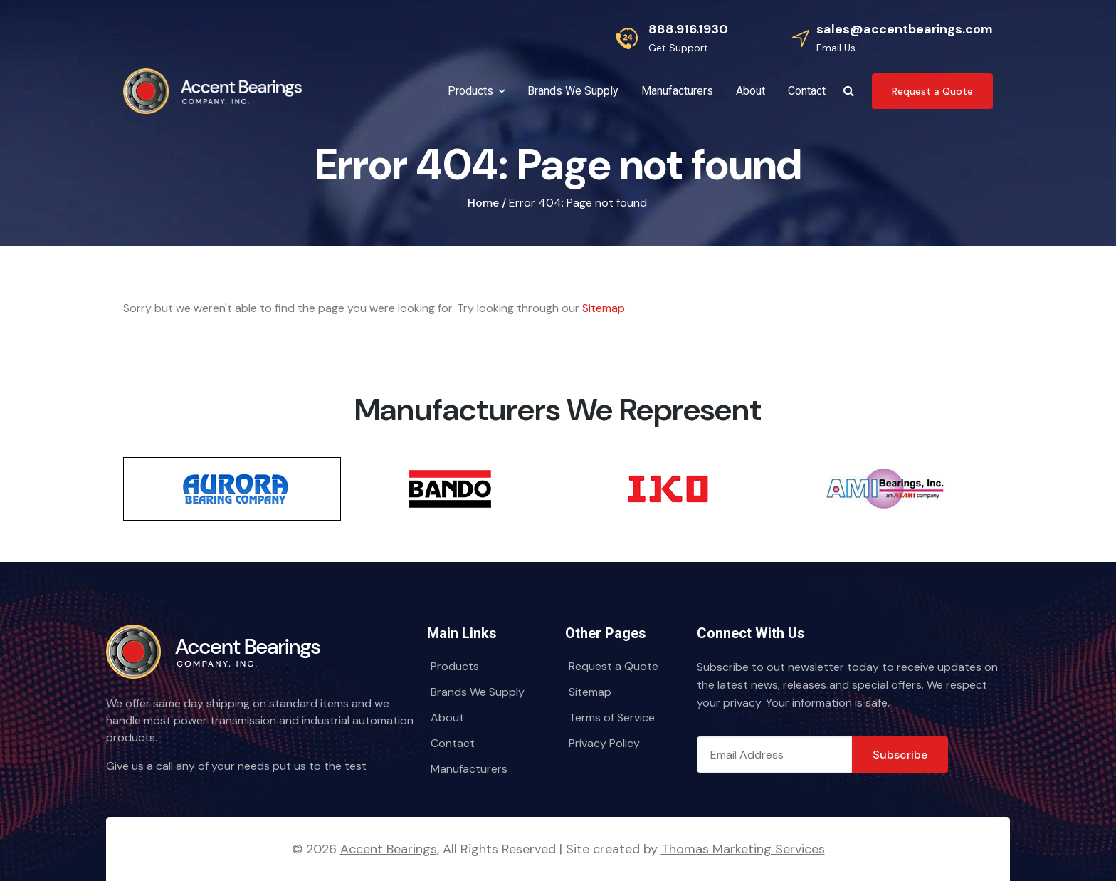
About (447, 717)
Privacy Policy (604, 743)
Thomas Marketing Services (743, 848)
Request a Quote (613, 666)
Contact (453, 743)
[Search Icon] (849, 91)
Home (483, 202)
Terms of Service (612, 717)
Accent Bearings (388, 848)
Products (455, 666)
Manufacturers (469, 768)
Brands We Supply (478, 691)
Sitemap (603, 308)
